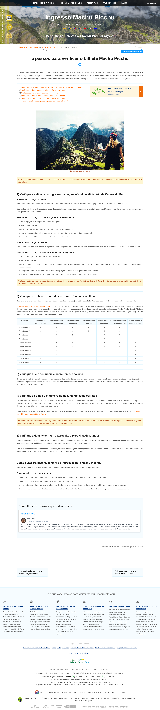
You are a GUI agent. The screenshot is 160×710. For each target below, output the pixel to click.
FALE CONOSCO (109, 3)
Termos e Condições (76, 669)
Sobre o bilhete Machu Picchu (59, 669)
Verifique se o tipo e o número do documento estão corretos (43, 95)
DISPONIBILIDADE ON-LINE (71, 3)
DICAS (123, 3)
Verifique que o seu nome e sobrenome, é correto (39, 93)
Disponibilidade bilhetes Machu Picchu (36, 648)
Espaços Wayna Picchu (60, 648)
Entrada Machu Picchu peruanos (82, 648)
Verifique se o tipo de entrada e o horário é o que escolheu (43, 90)
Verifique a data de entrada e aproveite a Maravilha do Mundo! (44, 98)
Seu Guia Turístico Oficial (119, 606)
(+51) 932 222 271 (81, 677)
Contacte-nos (104, 669)
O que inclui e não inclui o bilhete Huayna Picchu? (30, 572)
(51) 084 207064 (56, 677)
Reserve (151, 3)
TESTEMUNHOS (93, 3)
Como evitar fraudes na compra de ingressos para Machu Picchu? (43, 101)
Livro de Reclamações (91, 669)
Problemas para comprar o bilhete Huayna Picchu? (125, 572)
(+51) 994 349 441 (111, 677)
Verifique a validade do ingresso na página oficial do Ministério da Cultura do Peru (51, 87)
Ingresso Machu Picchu (80, 17)
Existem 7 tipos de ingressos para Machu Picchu (35, 306)
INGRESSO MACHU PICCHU (43, 3)
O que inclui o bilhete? (83, 653)
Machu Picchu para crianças (105, 648)
